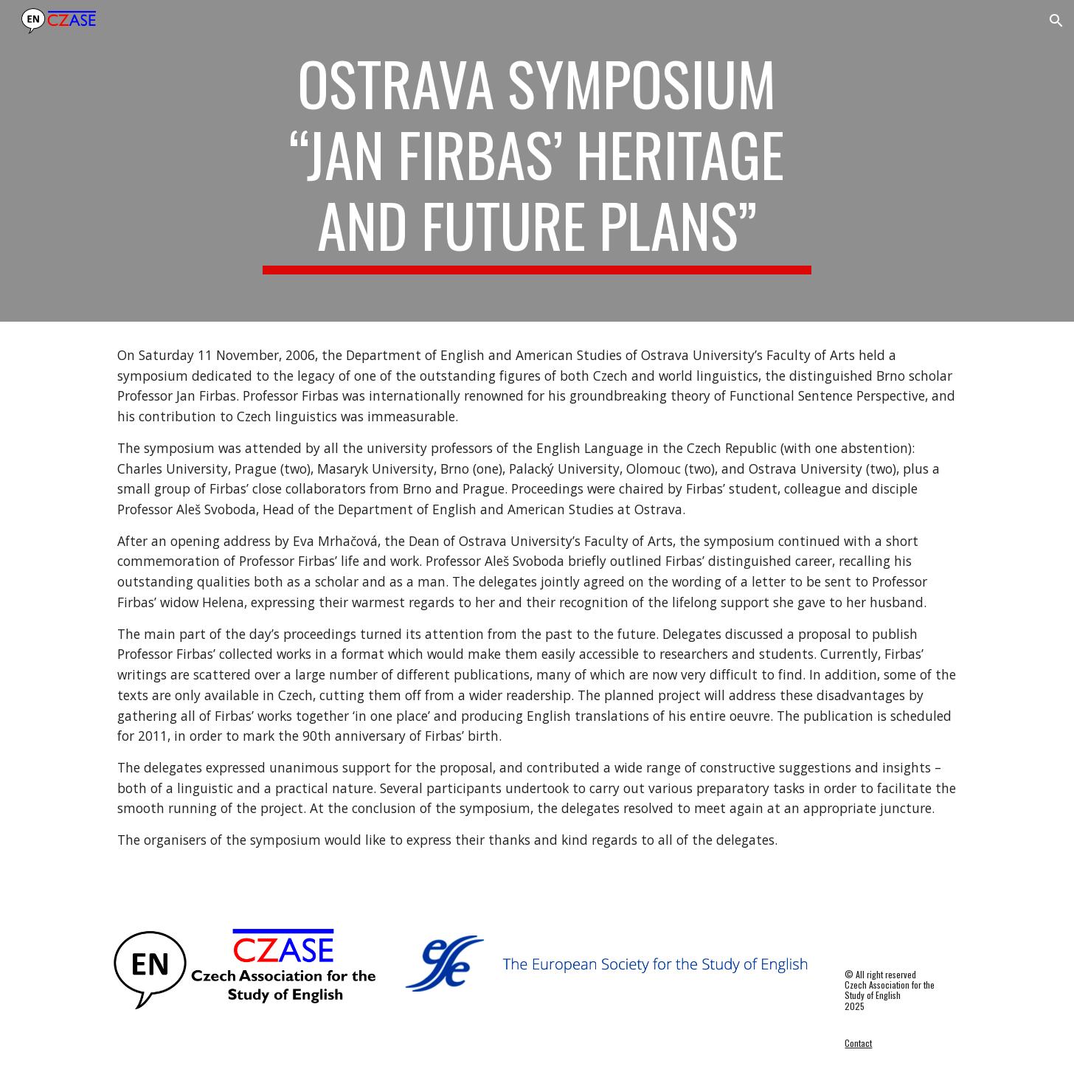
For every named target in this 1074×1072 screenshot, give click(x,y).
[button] (1056, 20)
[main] (537, 160)
